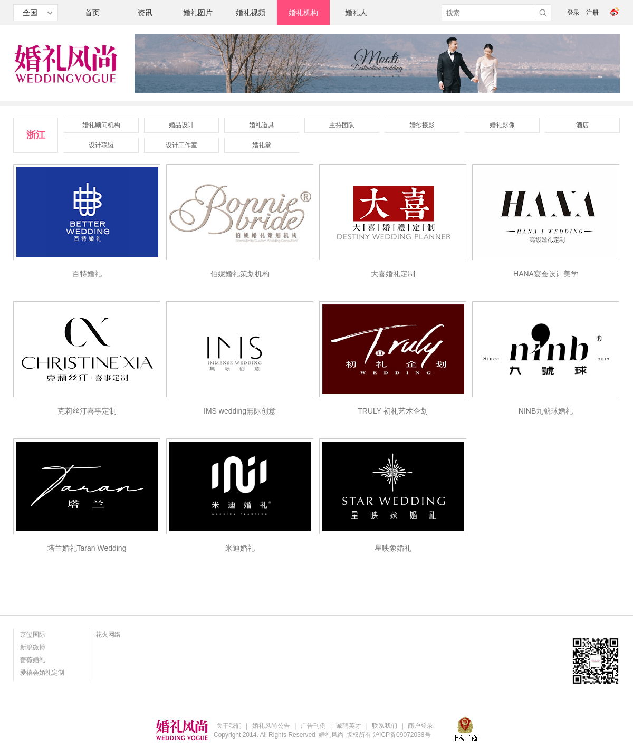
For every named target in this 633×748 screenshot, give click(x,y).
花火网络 (108, 634)
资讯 (145, 12)
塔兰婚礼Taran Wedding (87, 548)
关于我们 (229, 726)
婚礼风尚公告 (271, 726)
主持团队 (341, 125)
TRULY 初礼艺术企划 (393, 411)
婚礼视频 (250, 12)
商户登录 (420, 726)
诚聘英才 (348, 726)
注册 (592, 12)
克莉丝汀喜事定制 (87, 411)
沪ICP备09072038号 (401, 735)
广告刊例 (313, 726)
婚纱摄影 (422, 125)
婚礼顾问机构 (101, 125)
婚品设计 (181, 125)
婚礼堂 (261, 145)
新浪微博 (32, 647)
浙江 (35, 135)
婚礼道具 (261, 125)
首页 (92, 12)
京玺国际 (32, 634)
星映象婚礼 (393, 548)
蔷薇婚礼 (32, 660)
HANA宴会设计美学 (545, 274)
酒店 (582, 125)
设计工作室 (181, 145)
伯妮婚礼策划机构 (240, 274)
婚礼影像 (502, 125)
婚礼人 (356, 12)
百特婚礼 (87, 274)
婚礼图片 (198, 12)
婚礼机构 (303, 12)
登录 (573, 12)
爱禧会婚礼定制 (42, 672)
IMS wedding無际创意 (240, 411)
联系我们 (384, 726)
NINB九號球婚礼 (546, 411)
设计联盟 (101, 145)
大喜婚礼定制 (393, 274)
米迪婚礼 (240, 548)
